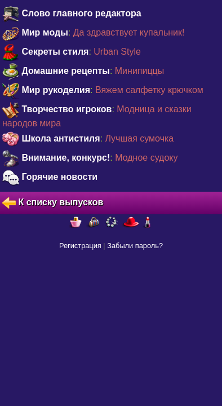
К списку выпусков (52, 203)
